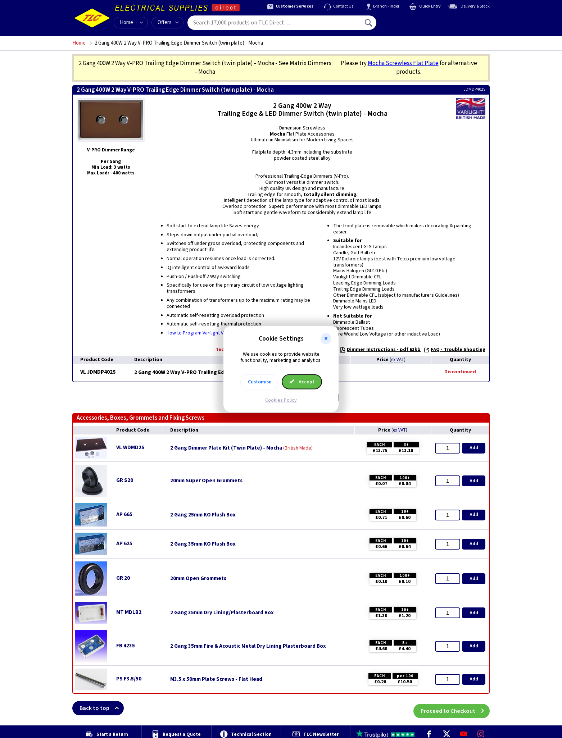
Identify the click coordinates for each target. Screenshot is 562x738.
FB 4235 (125, 646)
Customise (260, 381)
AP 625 (124, 543)
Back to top (102, 708)
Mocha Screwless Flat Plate (403, 63)
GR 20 (123, 578)
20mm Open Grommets (198, 578)
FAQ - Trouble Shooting (454, 349)
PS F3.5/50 (128, 679)
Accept (301, 381)
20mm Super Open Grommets (206, 481)
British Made (298, 448)
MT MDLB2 (128, 612)
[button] (326, 338)
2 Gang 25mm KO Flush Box (203, 515)
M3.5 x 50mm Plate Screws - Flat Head (216, 679)
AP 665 (124, 514)
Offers (168, 22)
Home (126, 22)
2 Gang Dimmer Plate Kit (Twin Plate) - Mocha (226, 448)
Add (474, 447)
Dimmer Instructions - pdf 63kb (380, 349)
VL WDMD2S (130, 447)
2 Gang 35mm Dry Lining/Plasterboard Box (222, 613)
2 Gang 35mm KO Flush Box (203, 544)
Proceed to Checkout (455, 708)
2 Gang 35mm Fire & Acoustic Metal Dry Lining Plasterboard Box (248, 646)
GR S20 (124, 480)
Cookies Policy (281, 400)
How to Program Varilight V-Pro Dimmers (210, 333)
